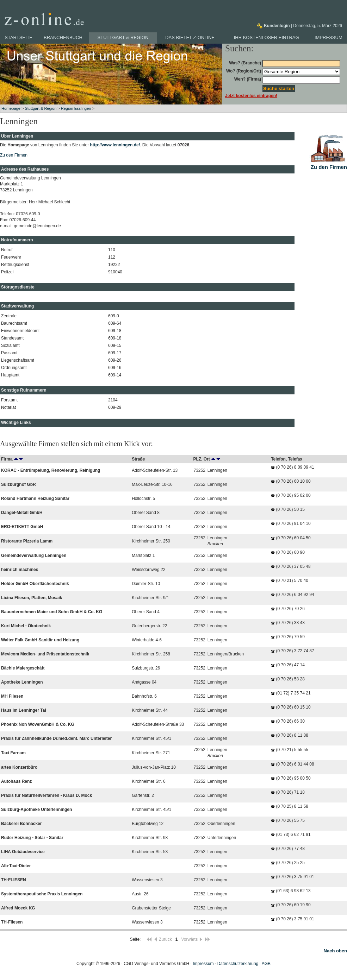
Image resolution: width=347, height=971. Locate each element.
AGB (266, 963)
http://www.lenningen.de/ (115, 144)
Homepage (10, 108)
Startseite (18, 37)
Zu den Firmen (13, 155)
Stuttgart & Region (123, 37)
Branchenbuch (63, 37)
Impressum (328, 37)
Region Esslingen (76, 108)
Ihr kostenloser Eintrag (266, 37)
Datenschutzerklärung (238, 963)
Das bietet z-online (190, 37)
